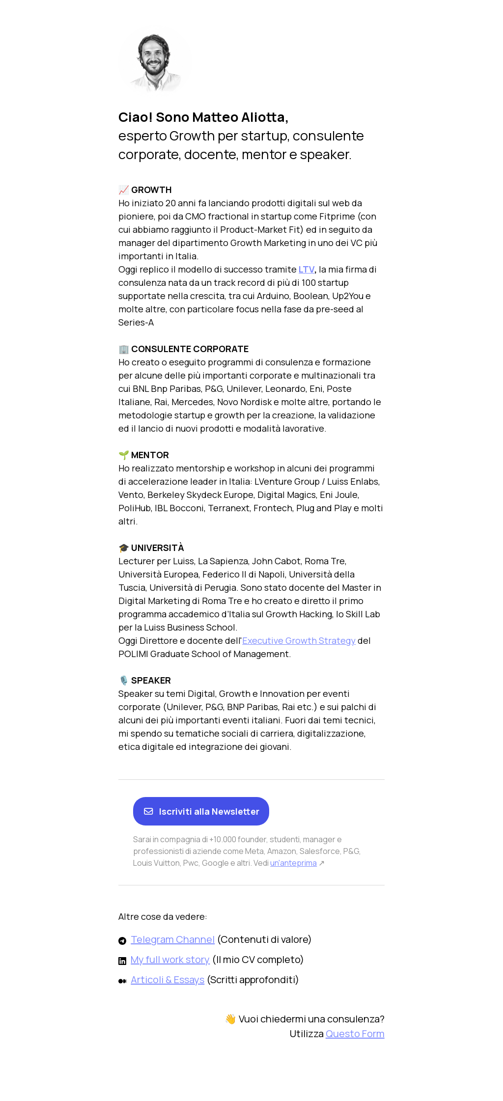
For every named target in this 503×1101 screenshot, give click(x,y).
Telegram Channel (173, 939)
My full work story (170, 959)
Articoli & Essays (167, 979)
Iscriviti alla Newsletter (201, 811)
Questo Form (355, 1033)
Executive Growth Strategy (299, 640)
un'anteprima (293, 862)
